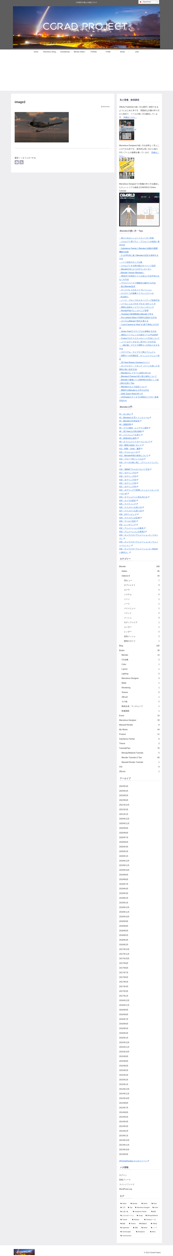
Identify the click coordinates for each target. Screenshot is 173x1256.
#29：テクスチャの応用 (130, 518)
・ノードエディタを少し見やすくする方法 (137, 342)
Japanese (145, 1)
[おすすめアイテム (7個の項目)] (127, 1215)
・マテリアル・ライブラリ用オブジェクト (137, 352)
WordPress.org (125, 1189)
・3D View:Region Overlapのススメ (134, 362)
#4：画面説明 (126, 424)
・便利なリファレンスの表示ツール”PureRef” (138, 335)
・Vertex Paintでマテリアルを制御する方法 (137, 331)
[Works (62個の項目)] (145, 1203)
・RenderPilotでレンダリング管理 (133, 311)
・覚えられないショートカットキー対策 (136, 238)
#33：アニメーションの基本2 (133, 532)
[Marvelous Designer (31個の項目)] (142, 1207)
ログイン (123, 1175)
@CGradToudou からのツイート (134, 1161)
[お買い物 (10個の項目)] (125, 1211)
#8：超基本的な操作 (129, 438)
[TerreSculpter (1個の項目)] (127, 1232)
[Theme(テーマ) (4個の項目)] (151, 1220)
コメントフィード (127, 1184)
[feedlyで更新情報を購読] (17, 162)
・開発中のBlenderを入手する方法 (134, 390)
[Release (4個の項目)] (137, 1220)
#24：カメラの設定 (128, 501)
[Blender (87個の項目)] (135, 1203)
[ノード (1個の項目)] (154, 1228)
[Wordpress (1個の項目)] (142, 1232)
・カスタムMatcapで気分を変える (133, 321)
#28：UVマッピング (129, 514)
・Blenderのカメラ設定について (133, 387)
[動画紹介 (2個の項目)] (143, 1224)
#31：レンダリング (128, 525)
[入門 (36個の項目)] (122, 1207)
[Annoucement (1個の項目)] (139, 1236)
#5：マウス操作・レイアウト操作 (134, 428)
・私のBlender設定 (127, 286)
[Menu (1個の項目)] (154, 1232)
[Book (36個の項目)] (155, 1203)
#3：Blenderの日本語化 (130, 421)
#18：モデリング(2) (128, 476)
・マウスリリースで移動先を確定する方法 (137, 283)
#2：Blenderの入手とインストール (135, 418)
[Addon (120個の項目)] (124, 1203)
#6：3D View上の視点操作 (131, 431)
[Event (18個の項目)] (155, 1207)
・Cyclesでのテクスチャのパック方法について (139, 338)
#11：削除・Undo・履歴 (130, 449)
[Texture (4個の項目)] (133, 1224)
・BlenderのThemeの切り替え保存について (138, 376)
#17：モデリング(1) (128, 473)
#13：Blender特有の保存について (134, 455)
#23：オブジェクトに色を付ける (134, 497)
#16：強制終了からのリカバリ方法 (135, 469)
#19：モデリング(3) (128, 480)
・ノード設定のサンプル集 (130, 262)
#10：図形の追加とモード (131, 445)
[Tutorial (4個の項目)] (125, 1220)
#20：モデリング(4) (128, 483)
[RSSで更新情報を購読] (21, 162)
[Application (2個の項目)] (125, 1228)
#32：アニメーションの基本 (132, 528)
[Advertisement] (86, 74)
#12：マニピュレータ (129, 452)
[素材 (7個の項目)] (154, 1211)
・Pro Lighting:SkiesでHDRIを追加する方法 (138, 318)
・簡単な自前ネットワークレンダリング (136, 307)
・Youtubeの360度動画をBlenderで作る (136, 314)
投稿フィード (125, 1180)
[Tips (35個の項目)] (130, 1207)
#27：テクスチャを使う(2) (131, 511)
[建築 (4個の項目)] (123, 1224)
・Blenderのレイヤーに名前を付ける (135, 373)
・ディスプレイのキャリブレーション (135, 290)
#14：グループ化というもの (132, 459)
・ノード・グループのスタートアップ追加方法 (139, 300)
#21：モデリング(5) (128, 487)
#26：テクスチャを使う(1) (131, 507)
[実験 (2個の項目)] (136, 1228)
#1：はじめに (126, 414)
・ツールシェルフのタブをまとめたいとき (137, 304)
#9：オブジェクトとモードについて (135, 442)
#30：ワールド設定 (128, 521)
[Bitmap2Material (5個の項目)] (152, 1215)
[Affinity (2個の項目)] (154, 1224)
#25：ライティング (128, 504)
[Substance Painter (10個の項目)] (141, 1211)
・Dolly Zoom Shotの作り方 (131, 394)
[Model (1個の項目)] (144, 1228)
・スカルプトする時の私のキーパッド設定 (137, 266)
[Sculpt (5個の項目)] (140, 1215)
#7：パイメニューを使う (130, 435)
